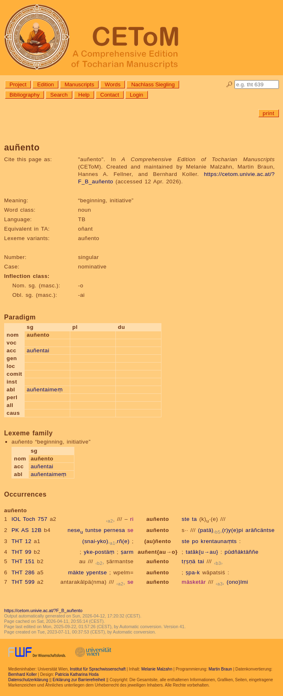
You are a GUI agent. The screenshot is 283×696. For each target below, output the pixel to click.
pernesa (114, 530)
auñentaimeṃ (44, 389)
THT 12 (22, 541)
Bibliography (24, 95)
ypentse (96, 572)
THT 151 (23, 561)
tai (201, 561)
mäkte (76, 572)
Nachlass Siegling (153, 84)
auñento (157, 519)
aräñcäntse (260, 530)
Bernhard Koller (22, 674)
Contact (109, 95)
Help (84, 95)
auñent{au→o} (157, 552)
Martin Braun (220, 669)
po (195, 541)
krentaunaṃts (219, 541)
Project (17, 84)
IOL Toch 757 (30, 519)
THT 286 (23, 572)
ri (131, 519)
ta (194, 519)
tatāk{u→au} (202, 552)
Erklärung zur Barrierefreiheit (79, 680)
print (268, 113)
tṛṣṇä (189, 561)
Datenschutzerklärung (28, 680)
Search (58, 95)
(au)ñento (157, 541)
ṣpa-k (193, 572)
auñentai (38, 350)
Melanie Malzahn (157, 669)
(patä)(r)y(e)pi (220, 530)
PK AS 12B (26, 530)
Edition (45, 84)
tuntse (93, 530)
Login (136, 95)
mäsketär (194, 582)
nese (75, 530)
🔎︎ (229, 84)
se (130, 530)
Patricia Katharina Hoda (77, 674)
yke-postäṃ (99, 552)
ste (185, 519)
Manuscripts (79, 84)
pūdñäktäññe (242, 552)
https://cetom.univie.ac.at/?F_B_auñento (43, 610)
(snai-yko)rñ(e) (105, 541)
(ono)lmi (237, 582)
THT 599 (23, 582)
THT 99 (22, 552)
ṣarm (127, 552)
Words (112, 84)
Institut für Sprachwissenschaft (98, 669)
